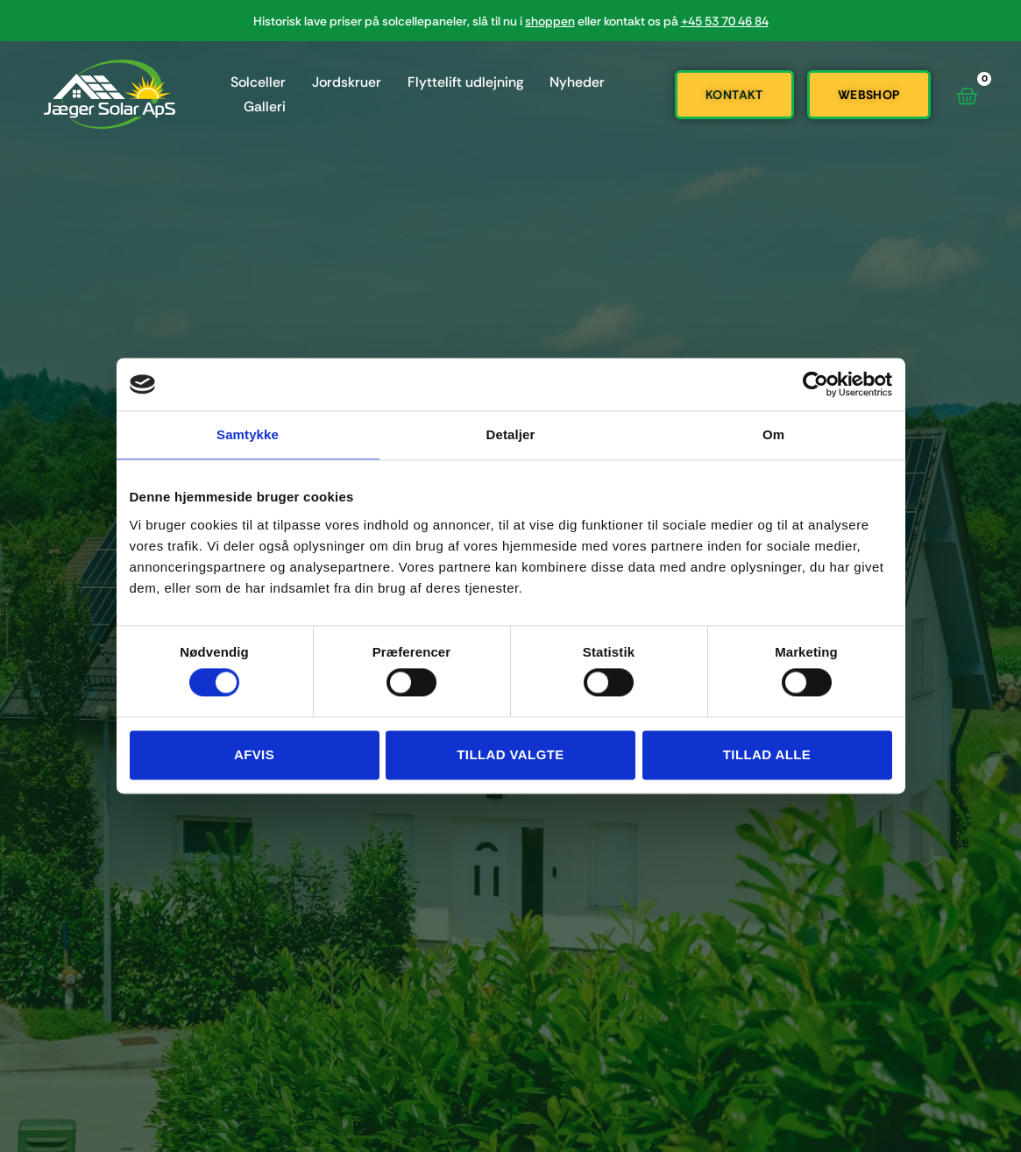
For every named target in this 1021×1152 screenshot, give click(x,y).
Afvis (254, 754)
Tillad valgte (510, 754)
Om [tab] (773, 434)
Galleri (265, 106)
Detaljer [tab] (510, 434)
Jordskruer (346, 82)
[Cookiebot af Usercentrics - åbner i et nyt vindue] (815, 384)
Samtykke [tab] (247, 434)
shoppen (550, 21)
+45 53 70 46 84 (725, 21)
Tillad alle (767, 754)
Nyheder (577, 82)
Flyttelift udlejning (465, 82)
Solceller (258, 82)
